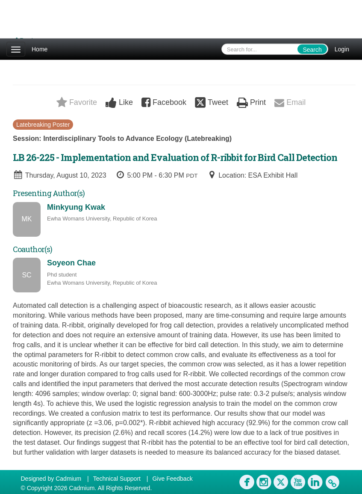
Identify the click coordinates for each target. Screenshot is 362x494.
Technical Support (117, 478)
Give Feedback (172, 478)
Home (39, 49)
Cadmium (68, 478)
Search (312, 49)
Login (342, 49)
